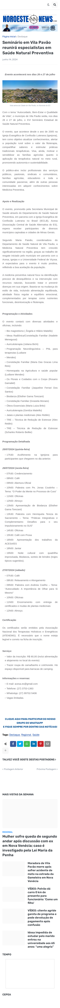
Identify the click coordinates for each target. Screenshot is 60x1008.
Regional (26, 735)
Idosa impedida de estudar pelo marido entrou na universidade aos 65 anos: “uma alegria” (41, 939)
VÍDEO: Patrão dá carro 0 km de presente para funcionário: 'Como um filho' (43, 895)
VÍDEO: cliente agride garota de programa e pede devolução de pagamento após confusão (42, 917)
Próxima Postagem (46, 769)
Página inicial (9, 37)
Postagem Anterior (13, 769)
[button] (48, 5)
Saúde (35, 735)
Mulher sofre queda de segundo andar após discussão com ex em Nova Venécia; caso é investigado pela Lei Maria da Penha (29, 845)
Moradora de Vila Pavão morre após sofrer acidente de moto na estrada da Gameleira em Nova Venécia (41, 872)
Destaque (23, 37)
